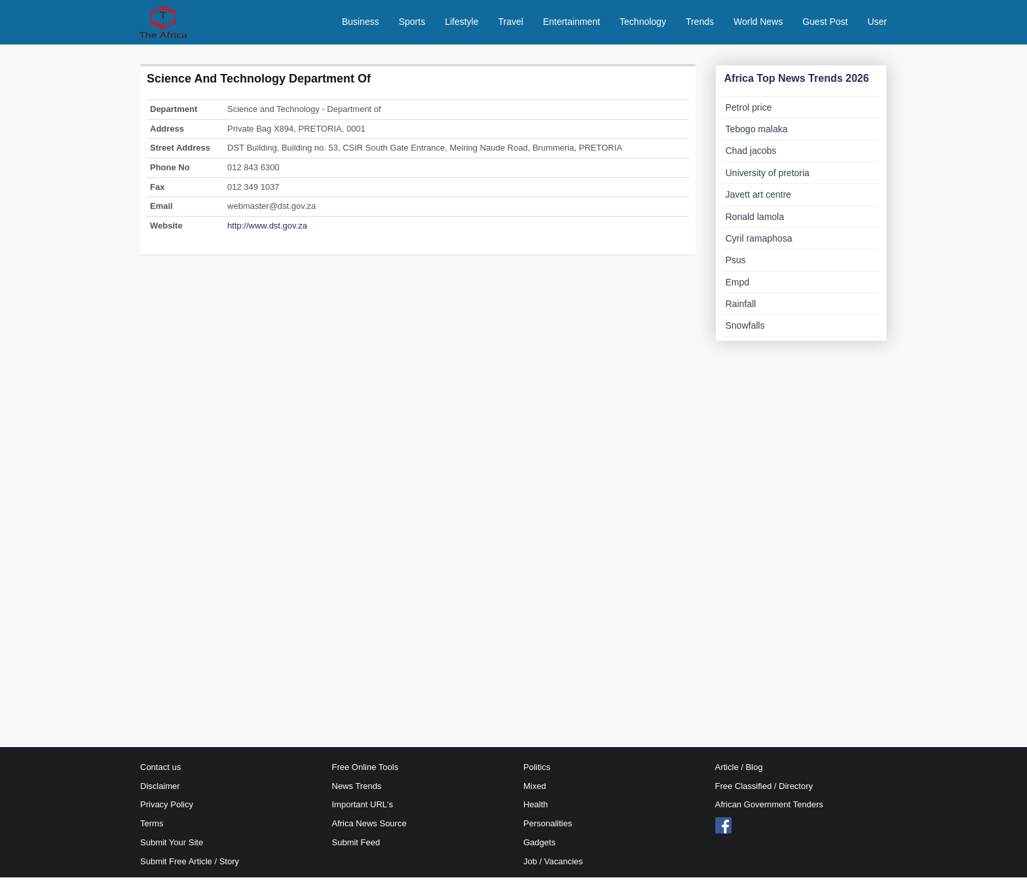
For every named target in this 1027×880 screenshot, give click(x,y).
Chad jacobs (751, 154)
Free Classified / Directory (764, 789)
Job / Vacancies (553, 864)
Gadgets (539, 845)
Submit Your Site (171, 845)
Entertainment (571, 23)
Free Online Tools (365, 770)
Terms (151, 827)
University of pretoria (768, 175)
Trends (700, 23)
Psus (736, 263)
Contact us (160, 770)
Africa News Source (369, 827)
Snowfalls (745, 328)
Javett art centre (758, 197)
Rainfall (741, 307)
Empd (738, 285)
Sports (412, 23)
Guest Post (825, 23)
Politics (536, 770)
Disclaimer (160, 789)
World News (758, 23)
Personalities (547, 827)
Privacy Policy (166, 808)
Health (535, 808)
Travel (510, 23)
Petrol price (749, 110)
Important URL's (363, 808)
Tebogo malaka (757, 131)
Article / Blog (739, 770)
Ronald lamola (755, 219)
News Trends (357, 789)
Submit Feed (356, 845)
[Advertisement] (418, 340)
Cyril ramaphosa (759, 241)
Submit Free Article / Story (189, 864)
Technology (643, 23)
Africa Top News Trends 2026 (796, 80)
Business (360, 23)
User (877, 23)
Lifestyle (461, 23)
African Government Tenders (769, 808)
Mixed (534, 789)
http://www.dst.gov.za (267, 228)
